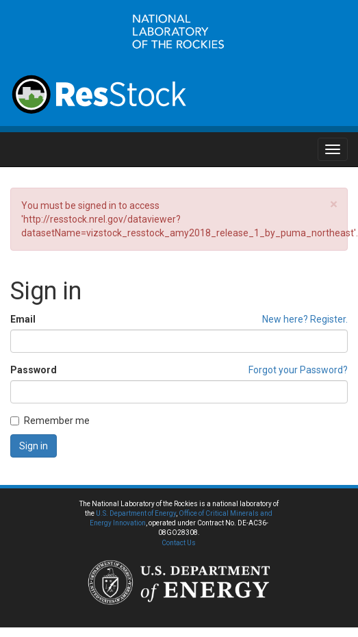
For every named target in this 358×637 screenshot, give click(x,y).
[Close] (333, 204)
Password (33, 369)
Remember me (50, 420)
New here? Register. (305, 319)
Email (23, 319)
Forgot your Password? (298, 369)
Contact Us (179, 543)
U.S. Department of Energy (136, 513)
